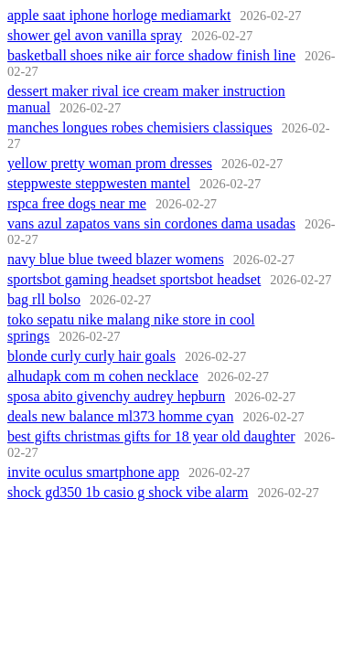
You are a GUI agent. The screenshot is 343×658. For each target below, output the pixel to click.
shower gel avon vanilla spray (94, 35)
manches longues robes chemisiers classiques (140, 127)
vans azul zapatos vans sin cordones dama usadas (151, 223)
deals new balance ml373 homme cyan (120, 416)
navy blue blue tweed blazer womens (115, 259)
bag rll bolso (43, 299)
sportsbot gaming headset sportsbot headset (134, 279)
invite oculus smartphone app (93, 472)
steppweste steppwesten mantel (98, 183)
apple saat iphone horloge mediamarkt (118, 15)
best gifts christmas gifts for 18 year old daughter (151, 436)
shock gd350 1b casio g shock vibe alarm (128, 492)
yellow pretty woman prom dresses (109, 163)
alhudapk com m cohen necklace (102, 376)
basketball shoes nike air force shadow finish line (151, 55)
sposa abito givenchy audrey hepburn (116, 396)
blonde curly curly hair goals (91, 356)
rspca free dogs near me (76, 203)
